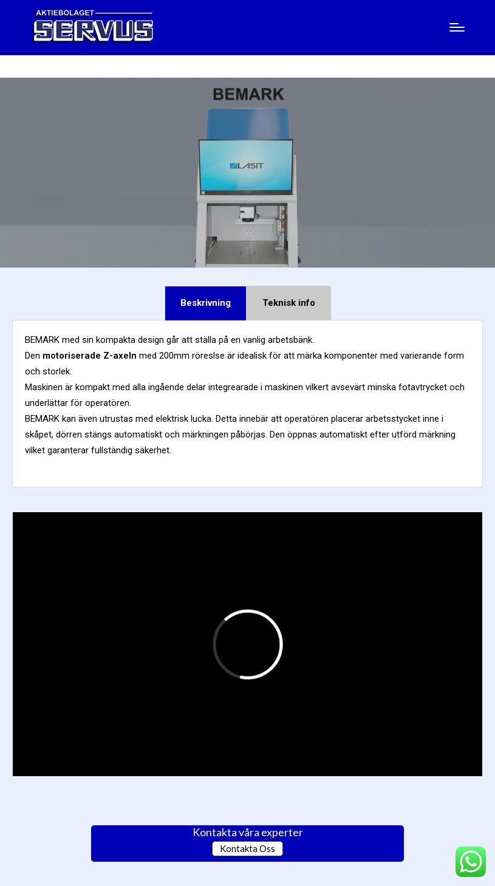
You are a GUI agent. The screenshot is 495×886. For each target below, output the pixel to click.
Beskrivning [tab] (205, 302)
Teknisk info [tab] (288, 302)
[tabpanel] (247, 403)
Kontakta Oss (247, 848)
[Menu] (457, 27)
